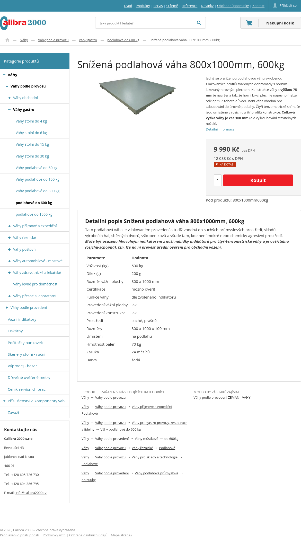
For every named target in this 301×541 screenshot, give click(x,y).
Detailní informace (220, 129)
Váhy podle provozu (53, 40)
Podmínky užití (54, 535)
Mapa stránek (121, 535)
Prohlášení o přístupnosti (19, 535)
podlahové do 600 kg (123, 40)
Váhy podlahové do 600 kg (120, 429)
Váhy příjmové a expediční (152, 406)
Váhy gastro (88, 40)
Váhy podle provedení (112, 438)
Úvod (7, 40)
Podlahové (90, 413)
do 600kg (171, 438)
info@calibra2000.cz (31, 492)
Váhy (24, 40)
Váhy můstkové (146, 438)
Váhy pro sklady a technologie (155, 457)
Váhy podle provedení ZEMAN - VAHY (222, 397)
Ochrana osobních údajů (88, 535)
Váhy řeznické (142, 448)
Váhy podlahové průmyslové (156, 473)
